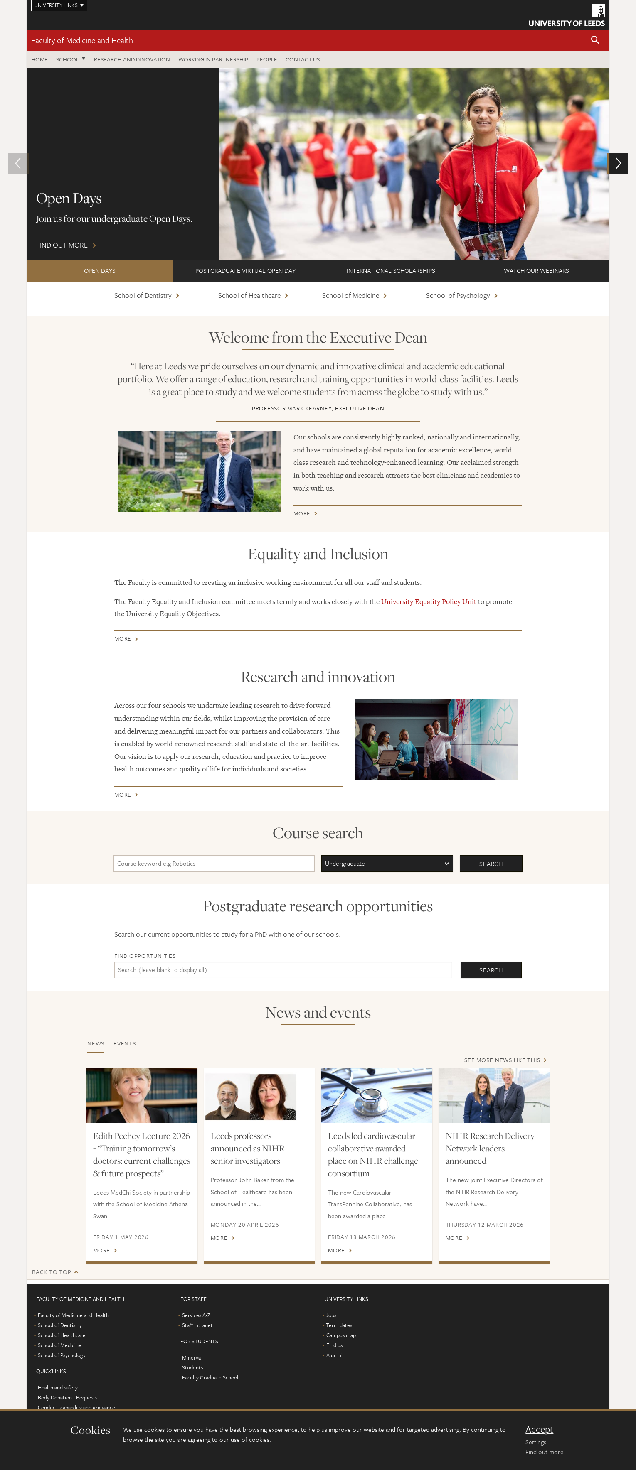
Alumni (334, 1355)
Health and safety (58, 1387)
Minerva (191, 1357)
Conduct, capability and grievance (76, 1407)
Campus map (341, 1335)
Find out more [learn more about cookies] (544, 1451)
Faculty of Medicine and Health (82, 40)
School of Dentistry (143, 295)
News (95, 1043)
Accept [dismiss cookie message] (539, 1429)
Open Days (100, 270)
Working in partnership (213, 59)
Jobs (331, 1315)
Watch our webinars (536, 270)
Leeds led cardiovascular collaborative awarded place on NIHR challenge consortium (373, 1154)
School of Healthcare (249, 295)
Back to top (51, 1271)
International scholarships (391, 270)
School (67, 59)
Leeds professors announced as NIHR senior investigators (248, 1148)
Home (39, 59)
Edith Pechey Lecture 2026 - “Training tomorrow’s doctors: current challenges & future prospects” (141, 1154)
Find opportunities (145, 955)
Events (124, 1043)
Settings (535, 1441)
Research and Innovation (132, 59)
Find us (334, 1345)
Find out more (318, 164)
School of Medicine (350, 295)
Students (192, 1367)
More (302, 515)
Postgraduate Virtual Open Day (245, 270)
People (266, 59)
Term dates (339, 1325)
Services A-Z (196, 1315)
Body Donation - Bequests (67, 1397)
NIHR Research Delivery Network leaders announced (490, 1148)
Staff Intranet (197, 1325)
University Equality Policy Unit (428, 601)
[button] (595, 40)
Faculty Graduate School (210, 1377)
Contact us (303, 59)
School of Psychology (458, 295)
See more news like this (502, 1059)
